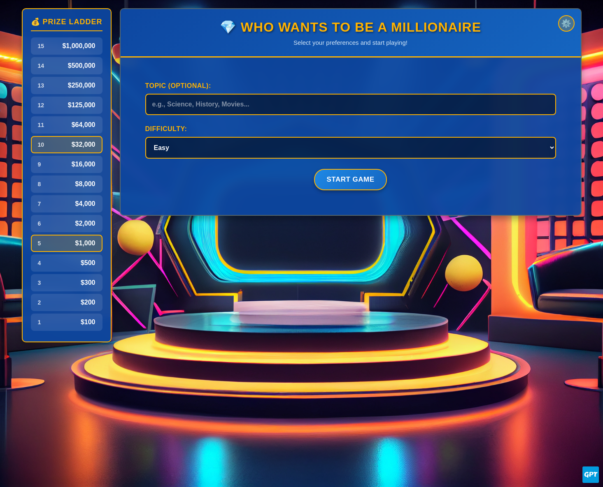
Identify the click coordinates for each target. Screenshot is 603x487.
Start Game (350, 179)
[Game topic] (350, 104)
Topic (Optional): (178, 85)
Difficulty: (166, 128)
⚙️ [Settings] (566, 23)
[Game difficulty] (350, 148)
